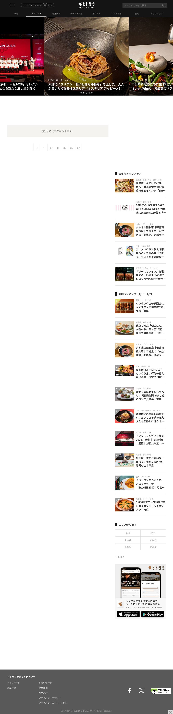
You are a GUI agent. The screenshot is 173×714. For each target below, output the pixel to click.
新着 (16, 13)
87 (78, 147)
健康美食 (56, 13)
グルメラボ (117, 13)
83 (51, 147)
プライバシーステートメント (53, 702)
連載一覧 (11, 687)
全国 (128, 533)
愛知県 (153, 547)
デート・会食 (76, 13)
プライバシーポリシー (50, 697)
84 (57, 147)
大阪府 (153, 540)
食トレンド (36, 13)
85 (64, 147)
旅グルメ (96, 13)
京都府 (127, 547)
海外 (153, 533)
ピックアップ (157, 13)
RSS (50, 5)
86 (71, 147)
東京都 (127, 540)
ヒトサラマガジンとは (32, 5)
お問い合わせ (45, 682)
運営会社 (43, 687)
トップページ (13, 682)
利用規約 (43, 692)
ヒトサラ (120, 557)
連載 (137, 13)
